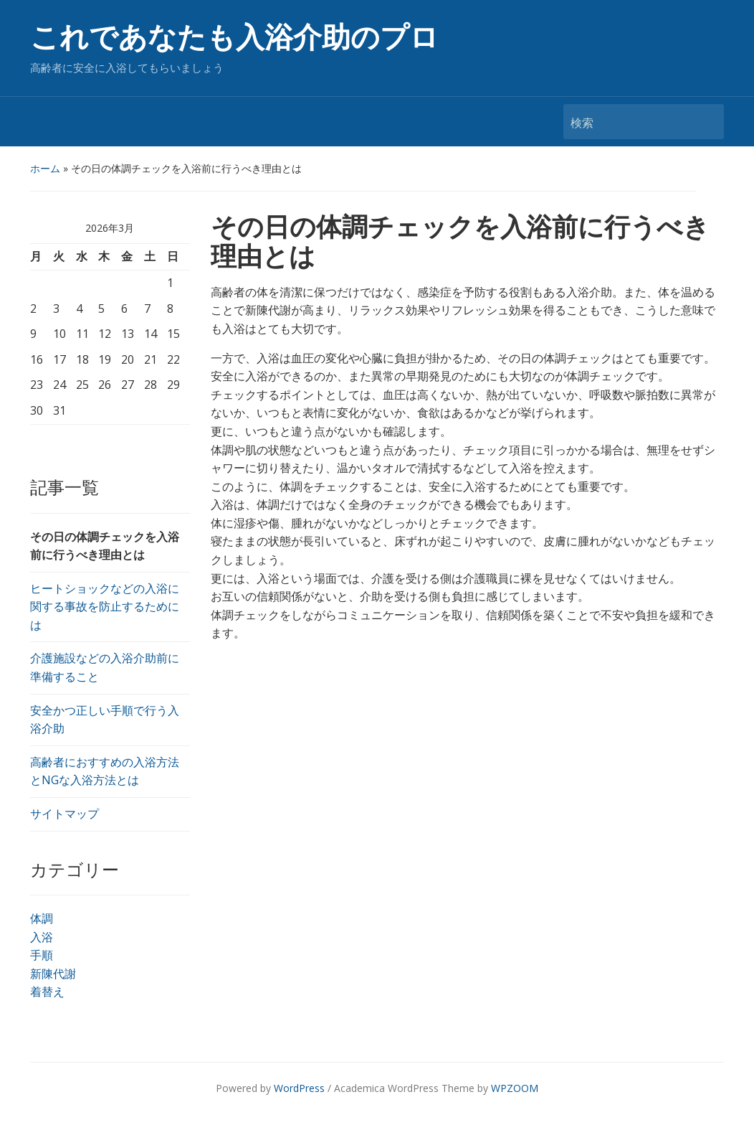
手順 (41, 955)
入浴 (41, 937)
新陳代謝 (53, 974)
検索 (706, 121)
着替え (47, 991)
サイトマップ (64, 814)
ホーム (45, 168)
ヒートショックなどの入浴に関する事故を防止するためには (104, 606)
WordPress (299, 1088)
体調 (41, 918)
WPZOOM (514, 1088)
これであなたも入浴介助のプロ (234, 38)
